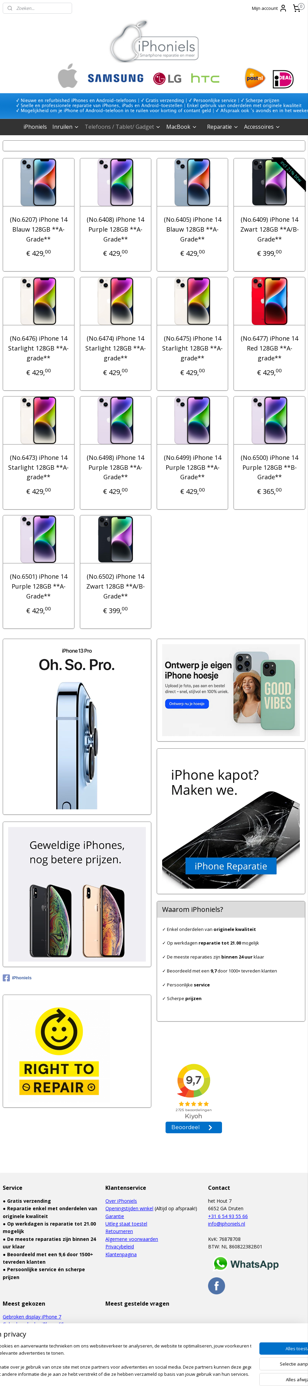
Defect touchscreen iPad (30, 1339)
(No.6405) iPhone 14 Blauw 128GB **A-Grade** (192, 229)
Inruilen (65, 126)
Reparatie (223, 126)
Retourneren (119, 1231)
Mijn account (269, 8)
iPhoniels (35, 126)
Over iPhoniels (121, 1201)
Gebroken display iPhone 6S (33, 1324)
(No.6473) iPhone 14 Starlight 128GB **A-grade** (38, 467)
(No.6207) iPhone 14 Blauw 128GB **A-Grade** (38, 229)
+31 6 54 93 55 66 (228, 1216)
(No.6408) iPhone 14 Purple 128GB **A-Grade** (115, 229)
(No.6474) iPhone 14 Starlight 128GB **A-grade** (115, 348)
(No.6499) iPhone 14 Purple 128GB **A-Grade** (192, 467)
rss (138, 1373)
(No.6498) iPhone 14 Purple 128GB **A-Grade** (115, 467)
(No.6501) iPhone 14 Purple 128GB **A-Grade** (38, 586)
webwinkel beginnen (164, 1373)
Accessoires (262, 126)
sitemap (124, 1373)
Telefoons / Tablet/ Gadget (123, 126)
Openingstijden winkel (129, 1208)
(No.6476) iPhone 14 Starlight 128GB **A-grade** (38, 348)
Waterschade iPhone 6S (29, 1331)
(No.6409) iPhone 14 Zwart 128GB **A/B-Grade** (269, 229)
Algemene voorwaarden (131, 1239)
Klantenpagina (121, 1254)
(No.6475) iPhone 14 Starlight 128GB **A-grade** (192, 348)
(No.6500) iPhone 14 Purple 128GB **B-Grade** (269, 467)
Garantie (114, 1216)
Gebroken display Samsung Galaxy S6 (44, 1347)
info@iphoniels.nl (226, 1223)
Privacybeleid (119, 1246)
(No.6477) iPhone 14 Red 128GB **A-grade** (269, 348)
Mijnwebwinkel (223, 1373)
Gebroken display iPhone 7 (32, 1316)
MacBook (181, 126)
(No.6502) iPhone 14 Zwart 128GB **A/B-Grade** (115, 586)
